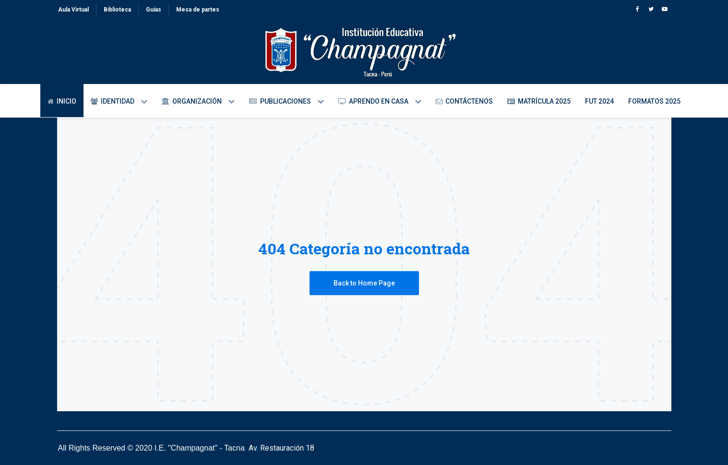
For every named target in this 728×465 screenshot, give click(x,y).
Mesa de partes (197, 9)
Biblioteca (117, 9)
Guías (153, 9)
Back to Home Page (364, 283)
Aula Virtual (73, 9)
